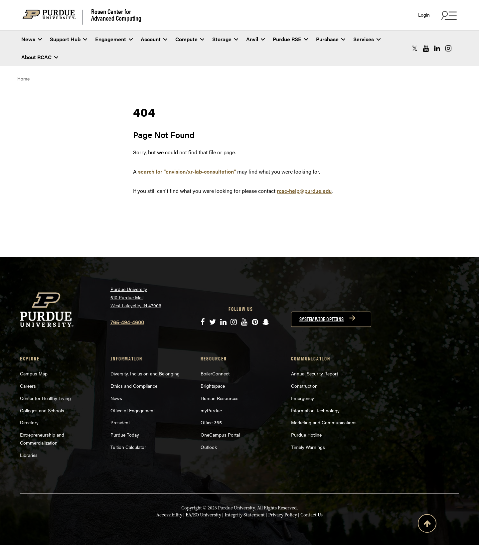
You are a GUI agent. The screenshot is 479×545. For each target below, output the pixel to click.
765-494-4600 (127, 322)
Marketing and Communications (324, 422)
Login (424, 15)
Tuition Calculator (128, 447)
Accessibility (169, 514)
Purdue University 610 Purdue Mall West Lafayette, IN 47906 (135, 297)
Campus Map (34, 373)
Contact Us (311, 514)
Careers (28, 385)
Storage (225, 39)
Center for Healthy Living (45, 398)
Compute (189, 39)
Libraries (29, 455)
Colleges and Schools (42, 410)
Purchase (330, 39)
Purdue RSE (290, 39)
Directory (29, 422)
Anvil (255, 39)
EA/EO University (203, 514)
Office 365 (211, 422)
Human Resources (220, 398)
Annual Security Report (314, 373)
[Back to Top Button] (427, 524)
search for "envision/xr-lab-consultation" (187, 171)
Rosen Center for (116, 15)
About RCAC (39, 57)
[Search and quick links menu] (448, 15)
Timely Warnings (308, 447)
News (31, 39)
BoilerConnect (215, 373)
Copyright (191, 507)
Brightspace (213, 385)
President (120, 422)
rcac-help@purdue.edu (304, 191)
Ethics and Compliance (133, 385)
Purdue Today (124, 434)
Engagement (114, 39)
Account (154, 39)
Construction (304, 385)
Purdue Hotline (306, 434)
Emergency (302, 398)
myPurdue (211, 410)
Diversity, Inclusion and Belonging (145, 373)
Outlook (209, 447)
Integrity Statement (245, 514)
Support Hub (68, 39)
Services (367, 39)
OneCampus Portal (220, 434)
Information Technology (315, 410)
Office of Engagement (132, 410)
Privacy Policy (282, 514)
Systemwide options (321, 319)
